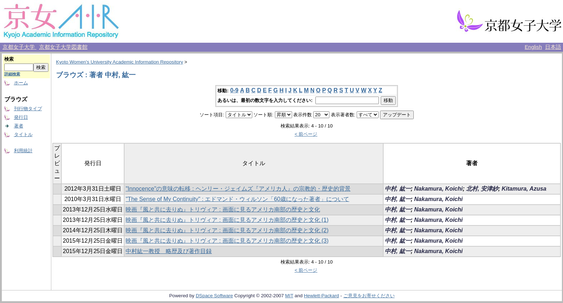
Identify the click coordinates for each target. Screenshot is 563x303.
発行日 (21, 117)
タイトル (23, 134)
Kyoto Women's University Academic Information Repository (119, 62)
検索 (9, 59)
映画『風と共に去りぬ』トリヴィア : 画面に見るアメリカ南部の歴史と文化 (223, 209)
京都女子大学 (19, 47)
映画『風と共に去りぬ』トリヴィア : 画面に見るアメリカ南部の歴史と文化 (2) (227, 230)
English (533, 47)
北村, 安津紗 (482, 189)
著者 (18, 126)
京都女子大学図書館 (63, 47)
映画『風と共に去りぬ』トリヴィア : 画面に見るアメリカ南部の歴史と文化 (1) (227, 220)
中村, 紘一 (398, 189)
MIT (289, 295)
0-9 (234, 90)
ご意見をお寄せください (369, 295)
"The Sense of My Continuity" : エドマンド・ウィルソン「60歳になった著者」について (237, 199)
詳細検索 (12, 74)
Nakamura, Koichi (438, 189)
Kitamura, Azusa (524, 189)
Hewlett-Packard (321, 295)
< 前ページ (306, 134)
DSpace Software (214, 295)
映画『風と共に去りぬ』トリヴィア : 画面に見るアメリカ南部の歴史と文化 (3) (227, 241)
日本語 (553, 47)
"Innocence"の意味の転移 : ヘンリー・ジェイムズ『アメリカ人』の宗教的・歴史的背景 (238, 189)
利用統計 (23, 150)
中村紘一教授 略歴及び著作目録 (169, 251)
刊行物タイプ (28, 108)
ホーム (21, 82)
